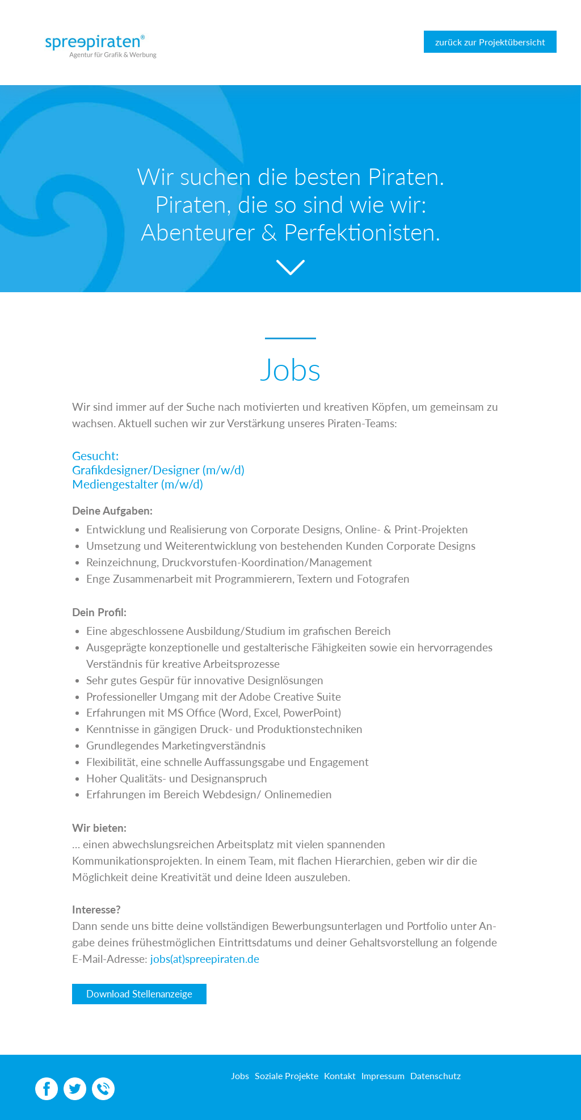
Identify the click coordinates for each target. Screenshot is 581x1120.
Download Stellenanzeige (139, 994)
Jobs (240, 1075)
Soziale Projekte (286, 1075)
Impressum (383, 1075)
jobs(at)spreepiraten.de (204, 958)
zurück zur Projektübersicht (490, 41)
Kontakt (340, 1075)
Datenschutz (435, 1075)
